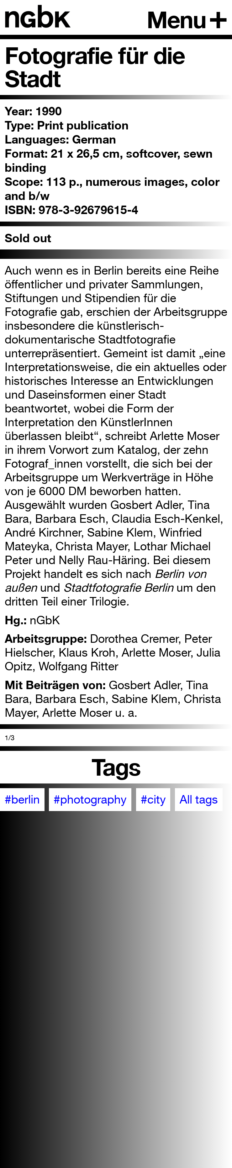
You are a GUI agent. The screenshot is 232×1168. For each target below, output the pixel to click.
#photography (90, 799)
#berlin (22, 799)
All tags (199, 799)
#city (153, 799)
